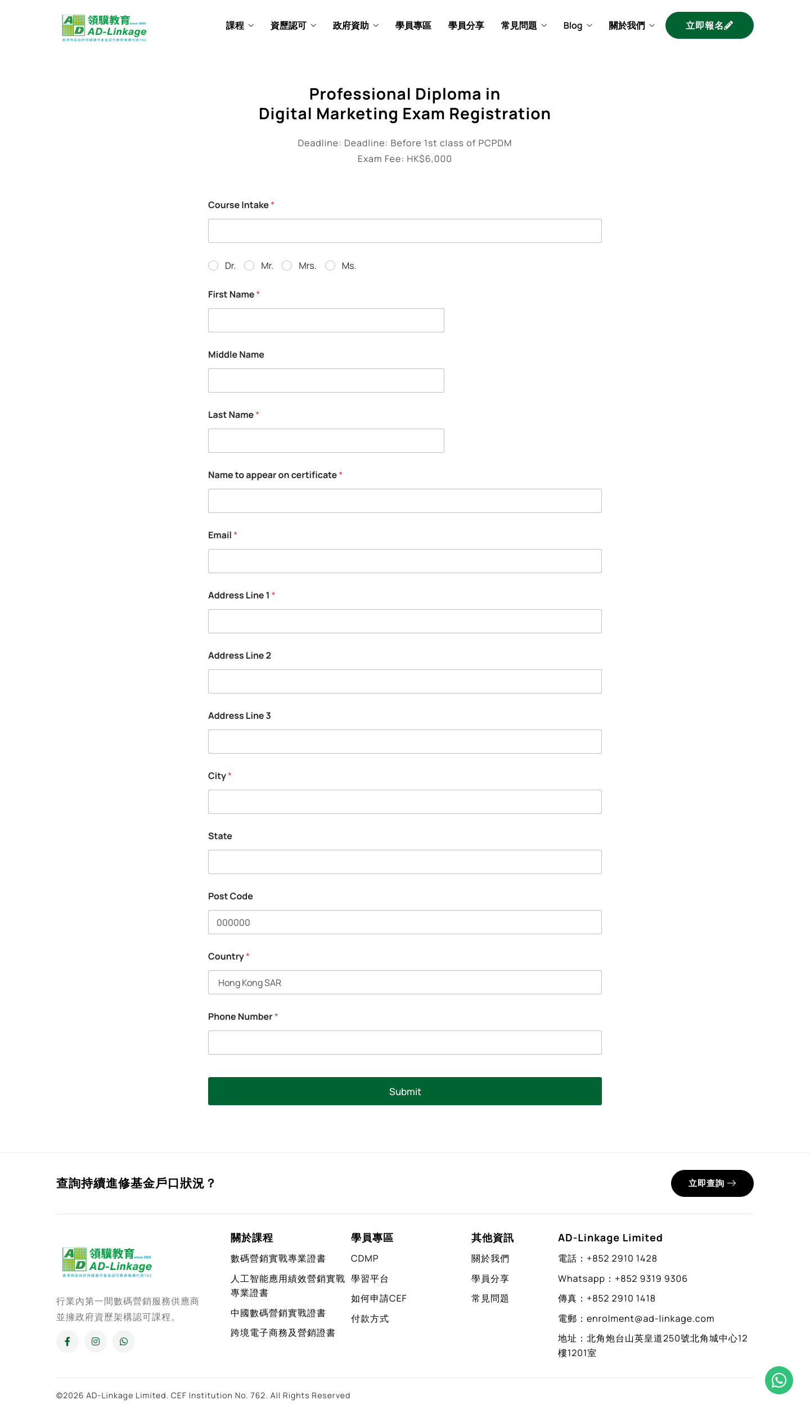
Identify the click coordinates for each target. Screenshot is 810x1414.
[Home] (104, 24)
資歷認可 (293, 25)
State (220, 836)
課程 (240, 25)
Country (229, 956)
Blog (578, 25)
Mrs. (307, 266)
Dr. (230, 266)
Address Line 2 (239, 655)
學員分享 (466, 25)
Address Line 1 (242, 595)
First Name (234, 294)
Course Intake (241, 205)
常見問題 (524, 25)
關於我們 (631, 25)
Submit (405, 1091)
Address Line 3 (239, 715)
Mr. (267, 266)
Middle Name (236, 354)
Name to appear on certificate (275, 475)
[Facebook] (67, 1341)
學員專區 (413, 25)
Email (222, 535)
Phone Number (243, 1016)
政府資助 (356, 25)
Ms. (349, 266)
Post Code (230, 896)
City (220, 776)
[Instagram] (95, 1341)
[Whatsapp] (123, 1341)
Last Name (233, 414)
